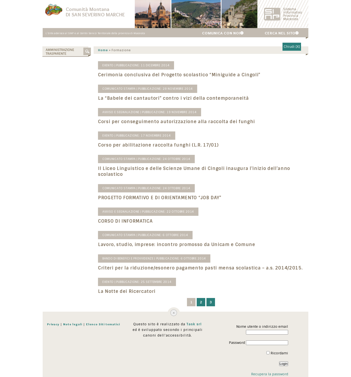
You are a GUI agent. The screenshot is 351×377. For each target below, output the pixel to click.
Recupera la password (269, 374)
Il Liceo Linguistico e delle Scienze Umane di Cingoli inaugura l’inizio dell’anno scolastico (194, 171)
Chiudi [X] (292, 46)
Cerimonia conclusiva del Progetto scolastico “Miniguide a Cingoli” (179, 75)
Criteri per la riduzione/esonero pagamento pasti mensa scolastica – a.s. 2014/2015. (200, 268)
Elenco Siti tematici (103, 324)
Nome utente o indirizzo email (262, 326)
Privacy (53, 324)
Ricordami (277, 353)
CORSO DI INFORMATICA (125, 221)
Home (103, 50)
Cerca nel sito (280, 33)
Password (237, 342)
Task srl (194, 324)
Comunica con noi (221, 33)
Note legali (72, 324)
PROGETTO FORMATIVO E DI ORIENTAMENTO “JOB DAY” (160, 198)
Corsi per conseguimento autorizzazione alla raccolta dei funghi (176, 122)
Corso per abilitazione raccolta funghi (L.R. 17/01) (158, 145)
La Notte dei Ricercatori (127, 291)
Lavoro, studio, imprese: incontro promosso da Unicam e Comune (176, 245)
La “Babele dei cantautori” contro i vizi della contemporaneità (173, 98)
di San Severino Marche (95, 14)
